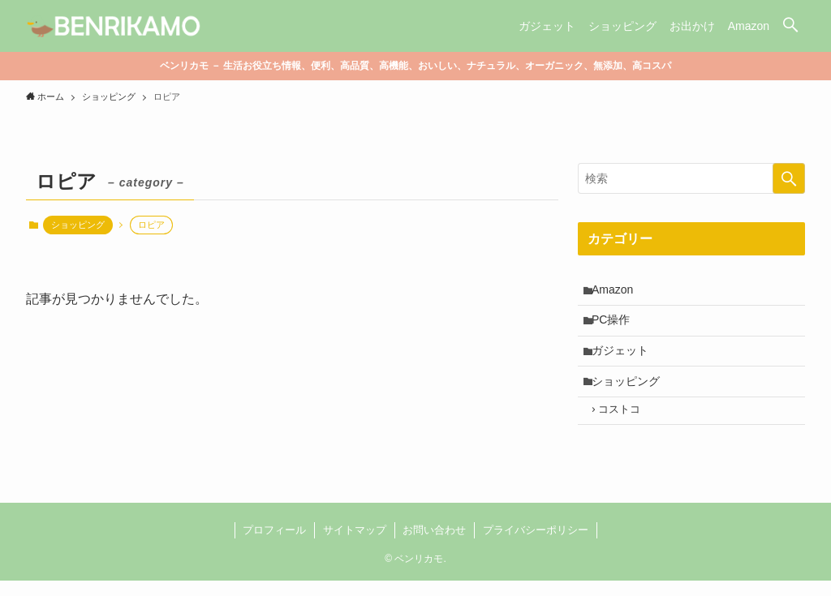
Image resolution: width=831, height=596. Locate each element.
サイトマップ (354, 545)
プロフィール (274, 545)
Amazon (615, 291)
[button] (790, 26)
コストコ (625, 424)
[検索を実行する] (789, 178)
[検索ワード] (691, 178)
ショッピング (78, 224)
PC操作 (614, 324)
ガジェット (623, 358)
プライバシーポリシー (535, 545)
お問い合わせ (434, 545)
